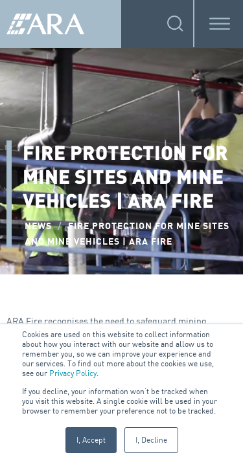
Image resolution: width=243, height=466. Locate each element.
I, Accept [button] (91, 440)
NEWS (38, 226)
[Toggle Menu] (219, 23)
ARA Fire (24, 320)
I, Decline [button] (151, 440)
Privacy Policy (73, 373)
